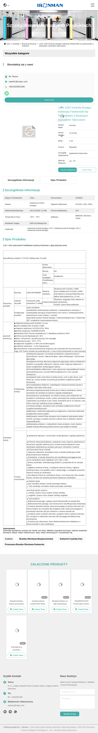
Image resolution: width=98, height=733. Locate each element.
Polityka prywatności (11, 727)
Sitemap (25, 727)
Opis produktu (58, 180)
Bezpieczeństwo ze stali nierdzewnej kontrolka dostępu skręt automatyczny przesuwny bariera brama (60, 602)
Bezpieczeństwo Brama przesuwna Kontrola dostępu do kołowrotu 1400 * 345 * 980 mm (16, 602)
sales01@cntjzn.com (18, 82)
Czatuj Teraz (49, 100)
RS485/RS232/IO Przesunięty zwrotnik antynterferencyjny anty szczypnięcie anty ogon (81, 602)
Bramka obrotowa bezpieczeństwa (36, 539)
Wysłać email (70, 714)
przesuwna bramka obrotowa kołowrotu (24, 544)
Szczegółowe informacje (21, 180)
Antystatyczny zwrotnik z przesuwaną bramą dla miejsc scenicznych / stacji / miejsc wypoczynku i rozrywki (16, 648)
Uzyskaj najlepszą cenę (70, 170)
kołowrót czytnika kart (71, 539)
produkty (16, 44)
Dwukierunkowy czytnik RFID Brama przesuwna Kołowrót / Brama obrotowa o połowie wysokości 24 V (38, 602)
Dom (8, 44)
